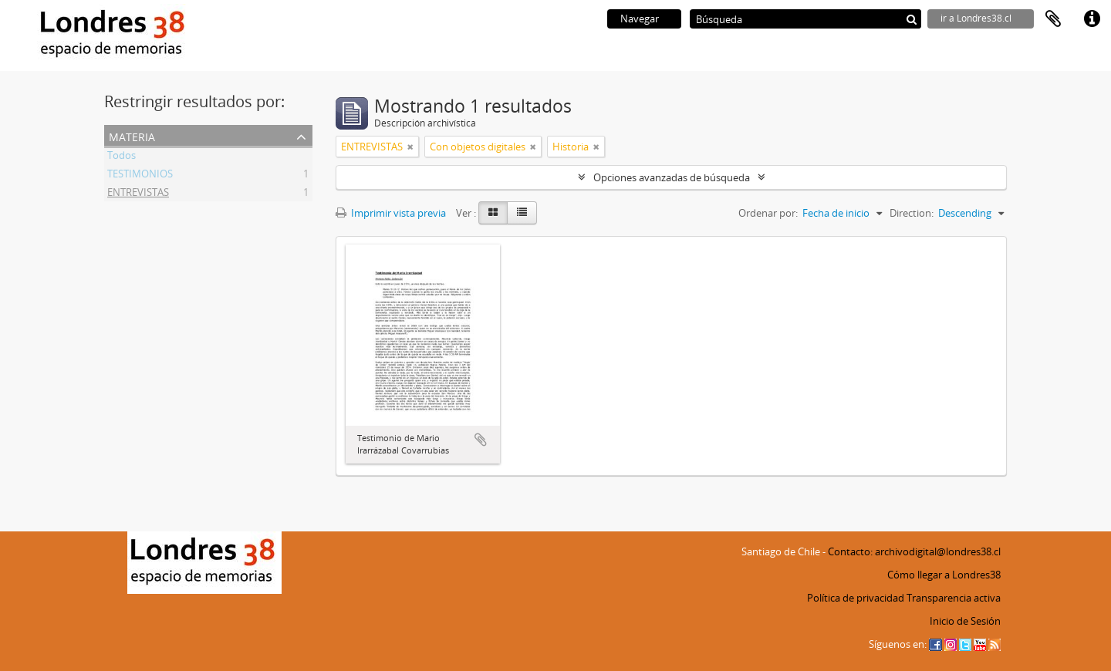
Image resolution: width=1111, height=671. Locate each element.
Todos (121, 157)
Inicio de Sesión (965, 621)
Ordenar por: (768, 213)
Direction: (912, 213)
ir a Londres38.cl (975, 18)
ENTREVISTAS (138, 194)
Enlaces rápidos (1091, 19)
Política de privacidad (855, 598)
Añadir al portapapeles (480, 439)
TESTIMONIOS (140, 176)
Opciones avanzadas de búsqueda (671, 177)
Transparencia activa (954, 598)
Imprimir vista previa (391, 213)
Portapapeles (1053, 19)
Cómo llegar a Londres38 (944, 575)
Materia (132, 135)
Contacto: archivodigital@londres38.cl (914, 551)
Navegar (639, 18)
